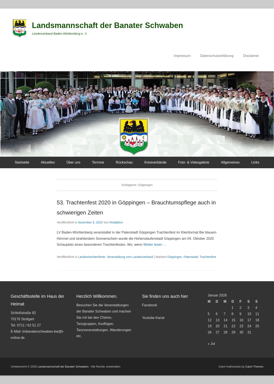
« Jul (211, 343)
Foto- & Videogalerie (193, 162)
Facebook (149, 305)
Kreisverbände (155, 162)
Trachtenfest (208, 257)
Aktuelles (48, 162)
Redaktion (116, 222)
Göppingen (174, 257)
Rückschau (124, 162)
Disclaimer (251, 56)
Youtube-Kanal (153, 318)
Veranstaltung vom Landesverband (130, 257)
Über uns (73, 162)
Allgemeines (230, 162)
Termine (98, 162)
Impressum (182, 56)
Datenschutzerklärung (217, 56)
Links (255, 162)
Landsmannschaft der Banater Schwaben (107, 25)
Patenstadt (191, 257)
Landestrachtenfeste (91, 257)
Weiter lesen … (155, 244)
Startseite (22, 162)
